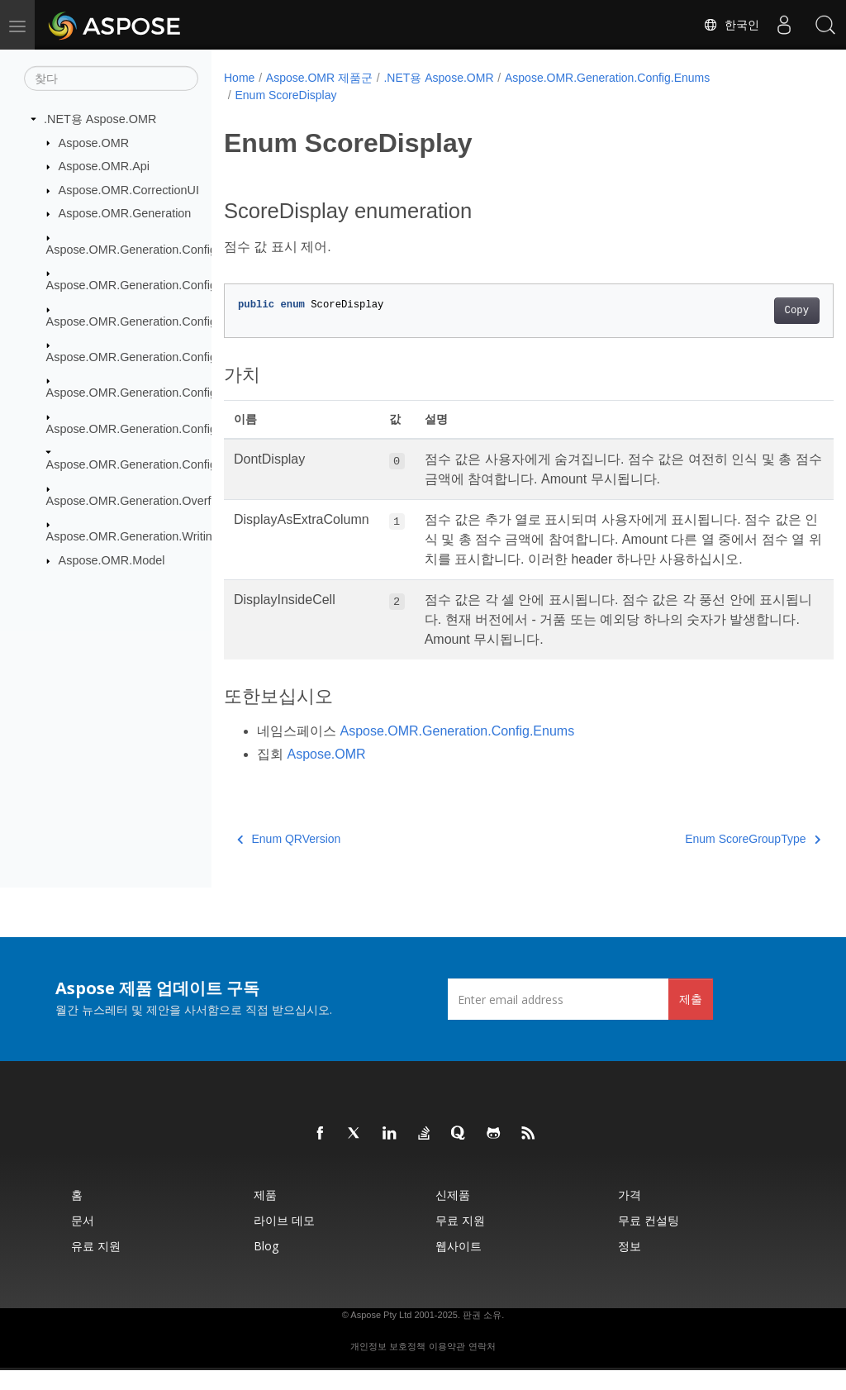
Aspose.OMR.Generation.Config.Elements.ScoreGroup (191, 392)
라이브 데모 (284, 1240)
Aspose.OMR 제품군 (319, 77)
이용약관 (447, 1366)
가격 (629, 1214)
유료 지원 (96, 1265)
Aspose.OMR (94, 142)
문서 (82, 1240)
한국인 (731, 24)
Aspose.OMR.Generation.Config (131, 249)
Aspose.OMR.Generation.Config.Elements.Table (174, 429)
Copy (754, 311)
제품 (265, 1214)
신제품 (452, 1214)
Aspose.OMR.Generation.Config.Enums (151, 464)
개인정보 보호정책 (387, 1366)
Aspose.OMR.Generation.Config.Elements (157, 285)
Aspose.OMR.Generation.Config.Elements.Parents (180, 357)
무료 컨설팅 (648, 1240)
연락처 (482, 1366)
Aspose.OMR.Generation (125, 213)
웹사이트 (458, 1265)
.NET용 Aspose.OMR (100, 119)
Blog (266, 1265)
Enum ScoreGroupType (710, 858)
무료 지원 (460, 1240)
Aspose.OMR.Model (112, 560)
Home (239, 77)
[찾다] (111, 78)
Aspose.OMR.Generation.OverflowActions (157, 500)
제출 (690, 1018)
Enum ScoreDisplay (285, 95)
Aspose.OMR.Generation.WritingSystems (155, 536)
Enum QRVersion (288, 858)
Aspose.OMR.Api (104, 166)
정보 (629, 1265)
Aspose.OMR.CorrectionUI (129, 190)
